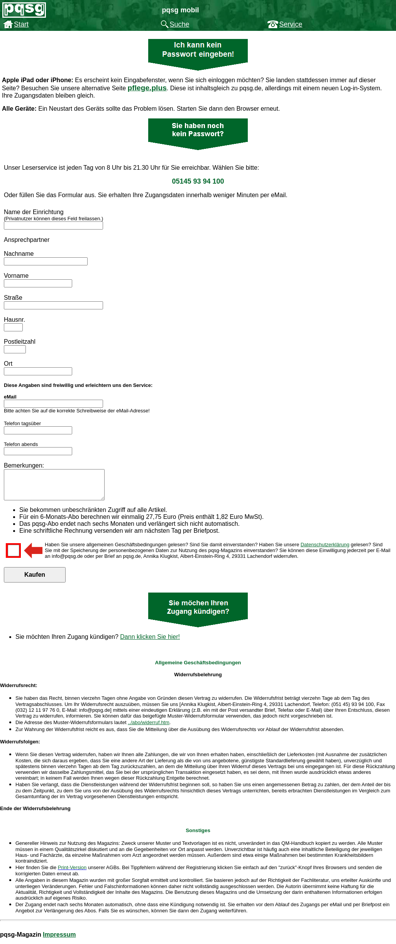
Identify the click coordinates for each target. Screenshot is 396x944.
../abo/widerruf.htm (148, 728)
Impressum (59, 940)
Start (21, 24)
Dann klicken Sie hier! (150, 642)
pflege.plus (147, 88)
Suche (179, 24)
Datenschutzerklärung (325, 550)
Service (290, 24)
